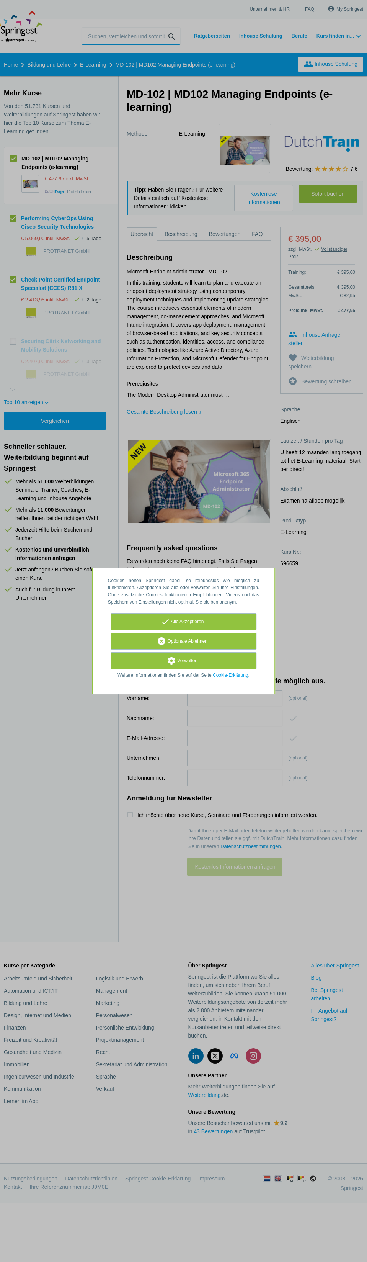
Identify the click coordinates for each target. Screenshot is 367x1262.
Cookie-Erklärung (230, 675)
